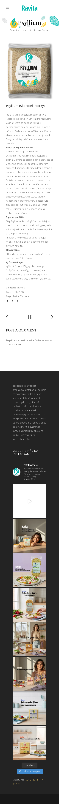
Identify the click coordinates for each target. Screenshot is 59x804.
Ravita (16, 296)
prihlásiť (18, 344)
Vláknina (21, 287)
